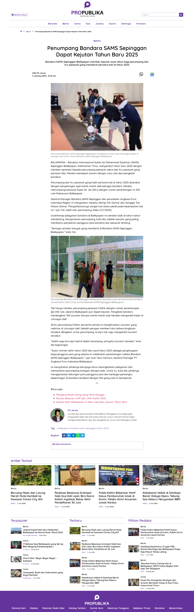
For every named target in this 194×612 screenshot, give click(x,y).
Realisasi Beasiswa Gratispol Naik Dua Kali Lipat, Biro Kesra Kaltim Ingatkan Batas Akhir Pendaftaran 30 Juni (74, 497)
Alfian (13, 503)
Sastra (112, 23)
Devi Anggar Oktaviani (30, 535)
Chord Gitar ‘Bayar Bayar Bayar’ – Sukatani (40, 559)
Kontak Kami (96, 608)
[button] (64, 435)
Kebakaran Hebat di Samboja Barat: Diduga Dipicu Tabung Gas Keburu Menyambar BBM (161, 496)
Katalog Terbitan (77, 608)
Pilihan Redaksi (140, 520)
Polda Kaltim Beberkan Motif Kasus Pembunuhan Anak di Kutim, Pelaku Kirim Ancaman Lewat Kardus (118, 497)
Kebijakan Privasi (141, 608)
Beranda (52, 23)
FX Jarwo (26, 549)
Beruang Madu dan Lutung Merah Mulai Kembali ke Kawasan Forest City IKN (28, 496)
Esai (88, 23)
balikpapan (63, 428)
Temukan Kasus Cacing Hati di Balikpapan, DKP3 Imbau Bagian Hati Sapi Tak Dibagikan (159, 566)
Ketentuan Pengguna (118, 608)
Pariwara (141, 23)
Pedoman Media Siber (53, 608)
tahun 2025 (103, 428)
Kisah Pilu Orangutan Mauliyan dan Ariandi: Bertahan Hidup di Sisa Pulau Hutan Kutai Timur (159, 583)
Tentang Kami (19, 608)
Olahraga (126, 23)
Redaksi (34, 608)
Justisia (99, 23)
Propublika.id (27, 578)
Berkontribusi (175, 608)
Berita (66, 23)
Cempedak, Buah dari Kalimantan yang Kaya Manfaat (43, 573)
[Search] (181, 15)
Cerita (77, 23)
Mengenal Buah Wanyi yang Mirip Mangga (80, 394)
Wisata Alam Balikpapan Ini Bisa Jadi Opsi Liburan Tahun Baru (91, 402)
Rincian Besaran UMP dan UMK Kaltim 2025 (81, 398)
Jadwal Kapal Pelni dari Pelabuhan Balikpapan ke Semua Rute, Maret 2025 (43, 531)
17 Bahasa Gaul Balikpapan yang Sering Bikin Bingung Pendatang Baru (43, 545)
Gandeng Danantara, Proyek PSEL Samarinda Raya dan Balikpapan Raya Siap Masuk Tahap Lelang (160, 549)
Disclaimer (160, 608)
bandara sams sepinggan (83, 428)
